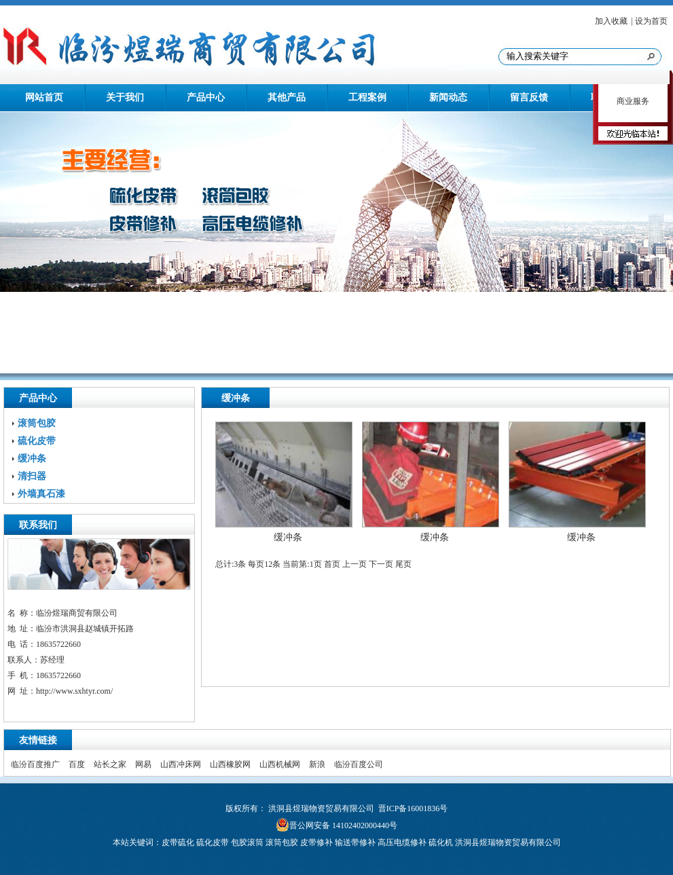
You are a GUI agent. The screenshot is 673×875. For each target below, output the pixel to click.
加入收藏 (611, 21)
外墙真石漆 (41, 494)
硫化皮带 (37, 441)
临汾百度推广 (35, 764)
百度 (77, 764)
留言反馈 (529, 97)
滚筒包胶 (37, 423)
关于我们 (125, 97)
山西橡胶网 (230, 764)
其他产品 (287, 97)
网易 (143, 764)
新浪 (317, 764)
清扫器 (32, 476)
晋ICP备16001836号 (413, 808)
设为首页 (651, 21)
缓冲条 (32, 458)
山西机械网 (279, 764)
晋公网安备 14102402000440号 (343, 825)
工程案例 (367, 97)
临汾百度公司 (358, 764)
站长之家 (110, 764)
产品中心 (206, 97)
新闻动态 (448, 97)
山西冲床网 (180, 764)
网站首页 (44, 97)
